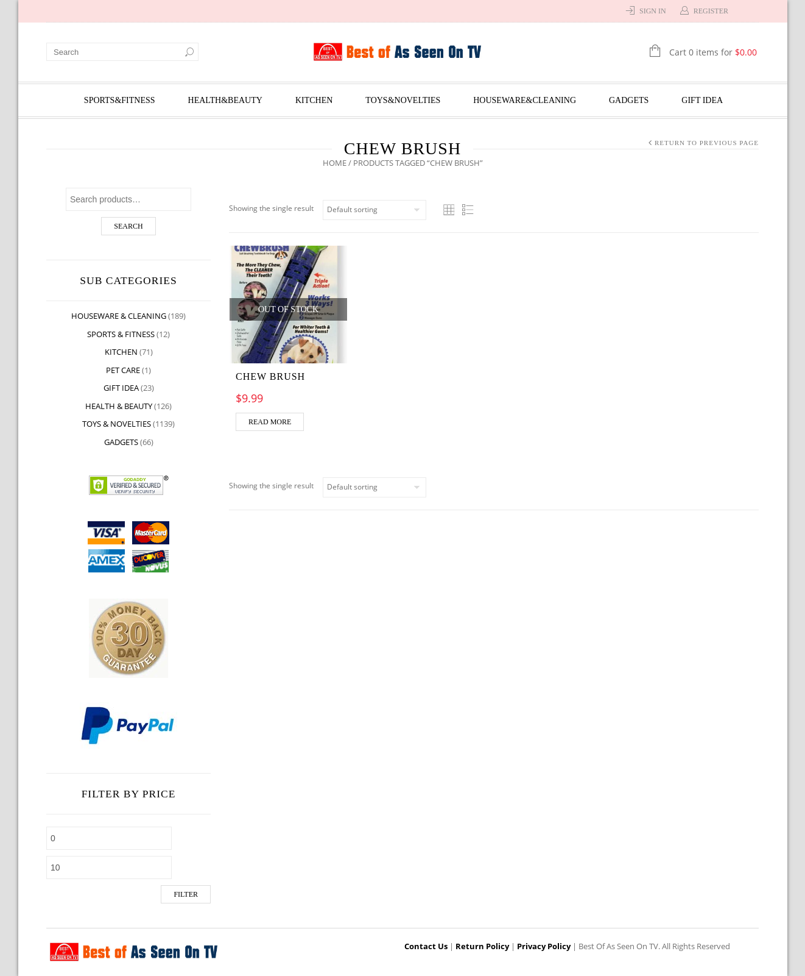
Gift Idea (702, 100)
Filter (186, 894)
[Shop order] (374, 210)
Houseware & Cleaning (118, 315)
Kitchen (313, 100)
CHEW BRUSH (270, 376)
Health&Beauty (225, 100)
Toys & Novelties (116, 423)
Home (334, 162)
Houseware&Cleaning (524, 100)
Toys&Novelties (402, 100)
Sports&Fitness (119, 100)
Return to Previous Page (707, 142)
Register (711, 11)
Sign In (652, 11)
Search (128, 226)
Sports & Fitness (121, 334)
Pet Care (123, 370)
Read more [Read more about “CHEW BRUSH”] (269, 422)
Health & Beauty (118, 406)
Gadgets (629, 100)
